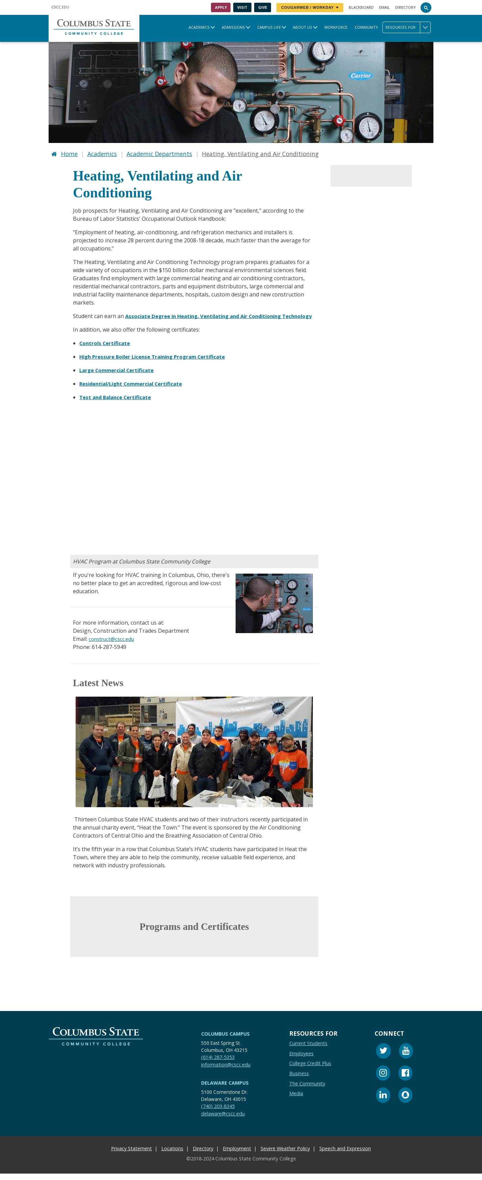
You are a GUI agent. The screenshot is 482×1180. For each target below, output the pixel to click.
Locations (172, 1155)
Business (299, 1080)
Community (366, 27)
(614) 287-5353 (218, 1063)
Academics (199, 27)
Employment (237, 1155)
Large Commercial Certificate (120, 376)
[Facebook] (405, 1080)
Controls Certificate (106, 349)
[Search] (426, 7)
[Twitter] (383, 1058)
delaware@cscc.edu (223, 1120)
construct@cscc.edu (113, 645)
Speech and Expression (345, 1155)
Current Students (308, 1049)
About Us (302, 27)
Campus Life (269, 27)
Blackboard (361, 7)
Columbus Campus (225, 1040)
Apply (221, 7)
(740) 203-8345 (218, 1112)
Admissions (233, 27)
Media (296, 1100)
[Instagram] (383, 1080)
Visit (242, 7)
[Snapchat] (405, 1102)
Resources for (407, 27)
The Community (307, 1090)
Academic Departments (159, 153)
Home (69, 153)
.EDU (60, 6)
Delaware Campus (225, 1089)
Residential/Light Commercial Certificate (135, 390)
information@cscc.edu (225, 1071)
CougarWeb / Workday (310, 7)
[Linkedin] (383, 1102)
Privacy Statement (131, 1155)
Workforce (335, 27)
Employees (301, 1060)
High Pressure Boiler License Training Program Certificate (158, 363)
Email (384, 7)
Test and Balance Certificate (118, 403)
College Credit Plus (310, 1069)
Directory (405, 7)
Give (262, 7)
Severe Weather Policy (285, 1155)
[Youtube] (406, 1058)
